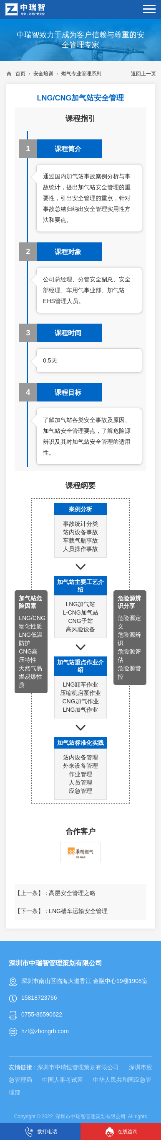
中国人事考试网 (62, 1080)
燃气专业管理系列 (81, 73)
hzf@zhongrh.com (45, 1031)
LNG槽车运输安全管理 (78, 911)
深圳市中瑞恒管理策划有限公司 (78, 1067)
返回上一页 (143, 73)
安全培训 (43, 73)
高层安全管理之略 (72, 893)
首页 (20, 73)
